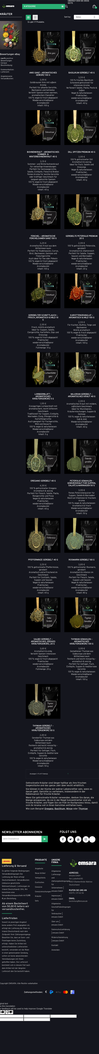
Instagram (86, 839)
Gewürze (38, 887)
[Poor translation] (9, 1012)
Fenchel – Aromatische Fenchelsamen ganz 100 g (43, 237)
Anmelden (55, 950)
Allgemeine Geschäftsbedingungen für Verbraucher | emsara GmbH (57, 910)
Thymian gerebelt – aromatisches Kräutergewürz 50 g (43, 728)
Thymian (83, 808)
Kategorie (30, 6)
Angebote (39, 869)
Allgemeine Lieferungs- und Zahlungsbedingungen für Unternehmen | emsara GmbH (57, 881)
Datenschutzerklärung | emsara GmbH (57, 931)
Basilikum (60, 808)
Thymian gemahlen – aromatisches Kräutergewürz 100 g (81, 641)
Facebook (63, 839)
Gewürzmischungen (41, 892)
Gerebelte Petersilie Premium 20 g (81, 237)
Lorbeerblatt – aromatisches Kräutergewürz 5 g (43, 396)
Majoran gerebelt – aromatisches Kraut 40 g (81, 395)
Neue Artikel (40, 873)
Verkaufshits (40, 878)
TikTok (92, 839)
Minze (69, 808)
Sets (37, 901)
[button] (94, 6)
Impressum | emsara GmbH (57, 897)
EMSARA (12, 983)
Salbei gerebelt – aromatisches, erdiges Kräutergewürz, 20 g (43, 641)
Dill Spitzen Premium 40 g (81, 152)
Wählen (86, 17)
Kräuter (6, 14)
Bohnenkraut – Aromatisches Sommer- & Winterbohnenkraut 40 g (43, 154)
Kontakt (54, 945)
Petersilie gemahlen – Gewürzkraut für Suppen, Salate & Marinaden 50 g (81, 483)
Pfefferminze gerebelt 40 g (43, 560)
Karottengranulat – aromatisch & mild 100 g (81, 316)
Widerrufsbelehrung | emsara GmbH (57, 939)
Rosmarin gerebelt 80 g (82, 560)
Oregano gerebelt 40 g (43, 481)
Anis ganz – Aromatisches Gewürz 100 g (43, 74)
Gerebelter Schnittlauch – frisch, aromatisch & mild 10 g (43, 317)
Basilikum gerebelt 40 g (82, 73)
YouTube (78, 839)
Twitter (70, 839)
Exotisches (39, 882)
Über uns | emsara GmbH (57, 923)
